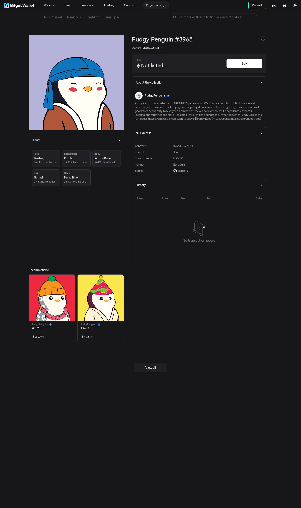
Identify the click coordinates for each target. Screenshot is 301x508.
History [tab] (199, 185)
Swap (67, 5)
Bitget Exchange (156, 5)
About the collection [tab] (199, 82)
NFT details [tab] (199, 133)
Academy (109, 5)
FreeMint (92, 17)
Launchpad (111, 17)
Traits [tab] (77, 140)
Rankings (74, 17)
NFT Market (53, 17)
